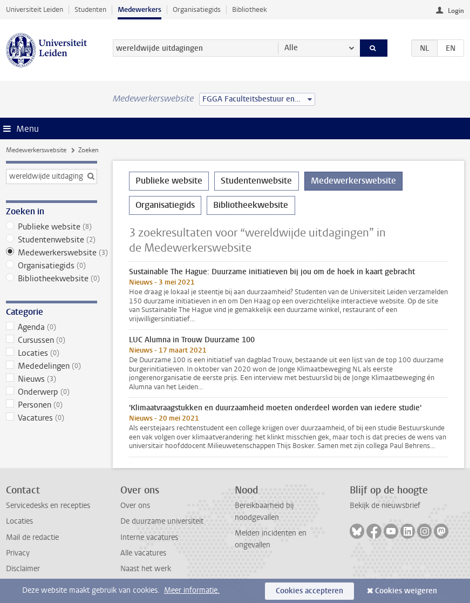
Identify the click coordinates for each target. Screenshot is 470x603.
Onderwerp (51, 392)
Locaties (51, 353)
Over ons (135, 505)
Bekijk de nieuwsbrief (385, 505)
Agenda (51, 327)
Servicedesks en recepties (48, 505)
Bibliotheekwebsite (51, 278)
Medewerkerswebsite (36, 150)
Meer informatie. (192, 590)
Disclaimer (23, 569)
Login (456, 10)
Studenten (90, 9)
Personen (51, 405)
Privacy (18, 553)
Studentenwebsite (51, 240)
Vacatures (51, 418)
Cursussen (51, 340)
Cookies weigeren (406, 591)
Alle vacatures (143, 553)
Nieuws (51, 379)
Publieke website (51, 227)
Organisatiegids (197, 9)
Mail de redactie (32, 537)
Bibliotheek (249, 9)
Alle (291, 48)
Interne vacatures (149, 537)
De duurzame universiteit (161, 521)
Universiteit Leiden (34, 9)
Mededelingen (51, 366)
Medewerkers (139, 9)
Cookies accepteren (309, 591)
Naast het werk (145, 569)
